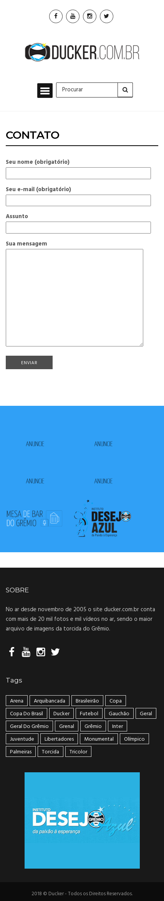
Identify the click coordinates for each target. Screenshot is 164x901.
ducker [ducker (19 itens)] (61, 713)
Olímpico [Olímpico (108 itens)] (134, 739)
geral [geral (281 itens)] (146, 713)
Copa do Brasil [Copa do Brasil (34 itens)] (26, 713)
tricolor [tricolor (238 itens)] (78, 752)
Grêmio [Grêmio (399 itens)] (93, 726)
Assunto (78, 222)
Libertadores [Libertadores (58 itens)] (59, 739)
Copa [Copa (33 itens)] (115, 701)
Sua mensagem (74, 294)
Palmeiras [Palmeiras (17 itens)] (20, 752)
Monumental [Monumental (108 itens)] (99, 739)
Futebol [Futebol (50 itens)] (89, 713)
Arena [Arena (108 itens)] (16, 701)
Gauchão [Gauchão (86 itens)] (119, 713)
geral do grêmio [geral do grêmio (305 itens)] (29, 726)
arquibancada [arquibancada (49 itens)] (49, 701)
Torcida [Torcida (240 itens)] (50, 752)
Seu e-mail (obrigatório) (78, 195)
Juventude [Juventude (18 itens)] (22, 739)
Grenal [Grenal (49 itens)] (66, 726)
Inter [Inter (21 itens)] (117, 726)
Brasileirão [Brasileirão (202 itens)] (87, 701)
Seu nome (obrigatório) (78, 168)
